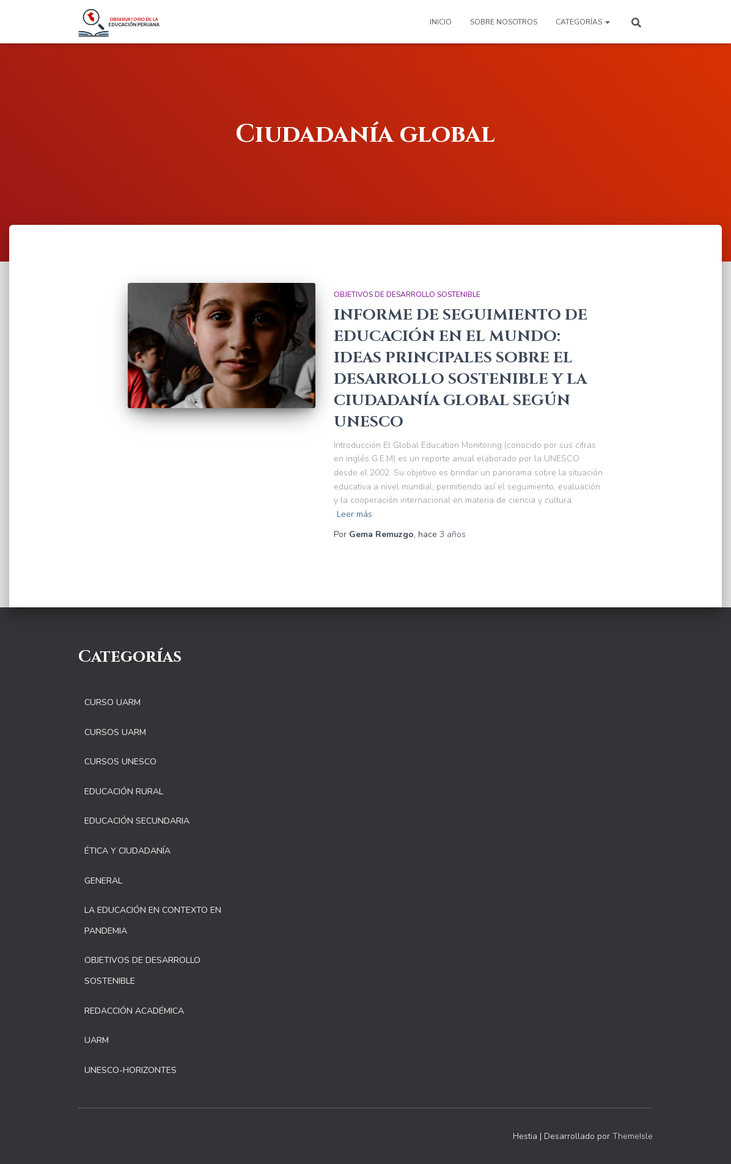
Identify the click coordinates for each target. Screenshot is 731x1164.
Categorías (583, 22)
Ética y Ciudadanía (127, 851)
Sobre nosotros (503, 22)
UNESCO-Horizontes (130, 1070)
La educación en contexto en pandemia (152, 920)
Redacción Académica (134, 1011)
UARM (96, 1040)
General (103, 881)
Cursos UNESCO (120, 761)
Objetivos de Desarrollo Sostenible (407, 294)
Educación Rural (123, 791)
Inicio (441, 22)
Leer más (354, 514)
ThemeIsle (632, 1136)
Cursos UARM (115, 732)
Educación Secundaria (136, 821)
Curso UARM (112, 702)
